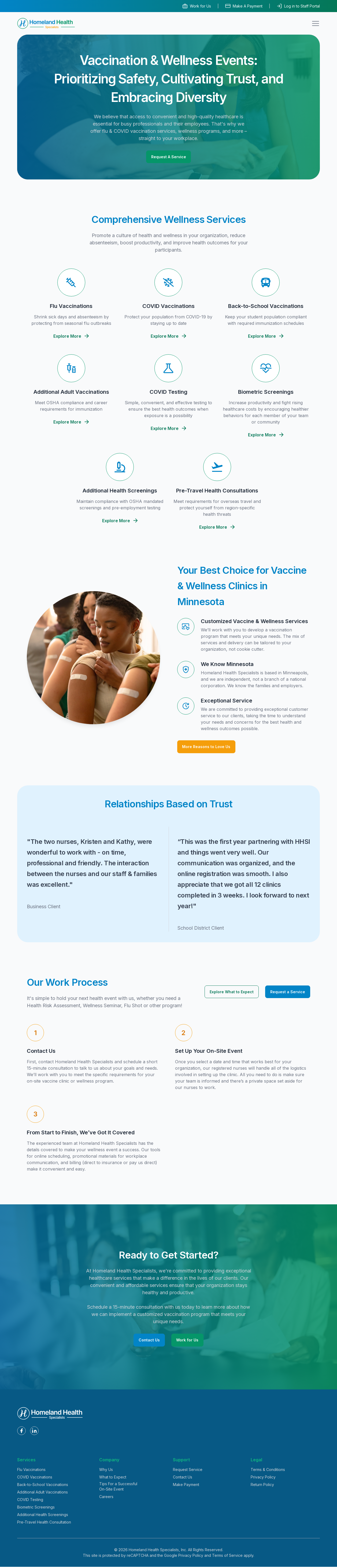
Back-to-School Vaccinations (42, 1485)
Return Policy (262, 1485)
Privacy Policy (263, 1477)
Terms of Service (227, 1555)
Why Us (106, 1469)
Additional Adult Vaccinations (42, 1492)
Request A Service (168, 157)
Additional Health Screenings (42, 1515)
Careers (106, 1497)
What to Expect (112, 1477)
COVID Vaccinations (34, 1477)
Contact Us (149, 1340)
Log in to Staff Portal (298, 6)
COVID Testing (30, 1500)
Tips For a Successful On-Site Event (118, 1487)
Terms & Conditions (268, 1469)
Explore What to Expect (232, 992)
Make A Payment (243, 6)
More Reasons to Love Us (206, 746)
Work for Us (196, 6)
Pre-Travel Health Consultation (44, 1522)
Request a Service (287, 992)
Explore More (71, 336)
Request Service (187, 1469)
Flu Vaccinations (31, 1469)
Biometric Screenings (36, 1507)
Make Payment (186, 1485)
